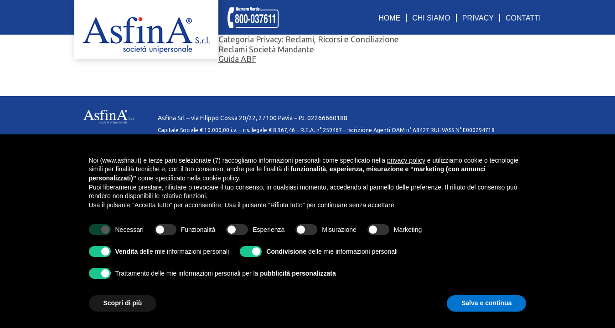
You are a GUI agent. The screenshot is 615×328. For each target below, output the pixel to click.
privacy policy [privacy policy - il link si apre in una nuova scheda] (406, 160)
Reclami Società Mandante (266, 49)
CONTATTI (523, 18)
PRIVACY (478, 18)
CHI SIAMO (431, 18)
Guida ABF (237, 58)
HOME (389, 18)
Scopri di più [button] (122, 303)
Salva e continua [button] (486, 303)
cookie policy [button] (220, 178)
